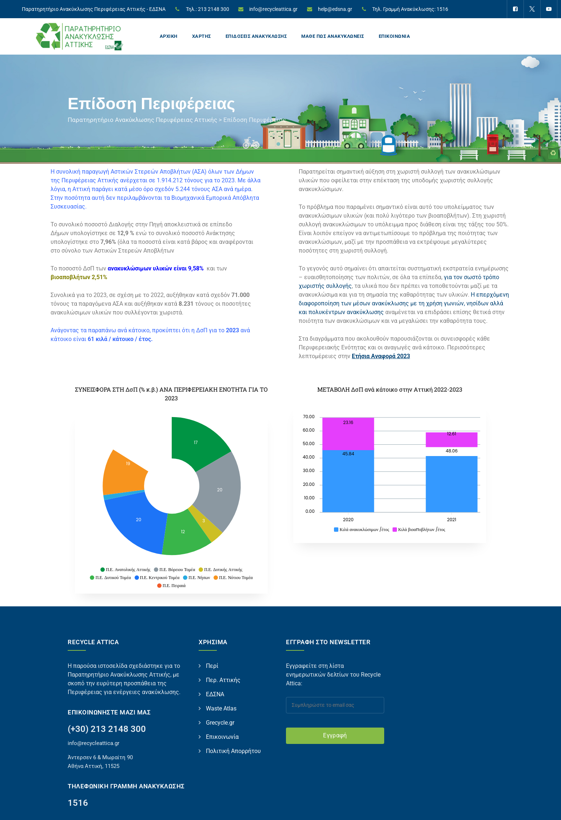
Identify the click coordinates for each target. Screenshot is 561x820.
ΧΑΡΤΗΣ (201, 36)
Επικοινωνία (222, 736)
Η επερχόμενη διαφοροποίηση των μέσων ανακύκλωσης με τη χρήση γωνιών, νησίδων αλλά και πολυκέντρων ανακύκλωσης (404, 303)
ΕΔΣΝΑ (215, 694)
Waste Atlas (221, 708)
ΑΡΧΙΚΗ (169, 36)
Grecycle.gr (220, 722)
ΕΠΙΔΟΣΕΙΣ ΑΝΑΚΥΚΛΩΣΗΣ (256, 36)
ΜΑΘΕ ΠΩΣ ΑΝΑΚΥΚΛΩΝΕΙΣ (332, 36)
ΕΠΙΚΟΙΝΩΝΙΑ (394, 36)
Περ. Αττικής (223, 680)
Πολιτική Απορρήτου (233, 751)
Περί (212, 665)
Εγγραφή (335, 735)
